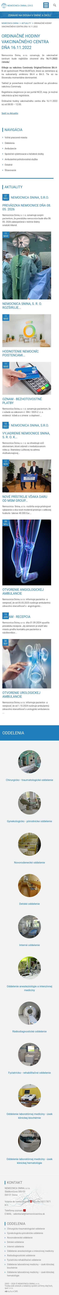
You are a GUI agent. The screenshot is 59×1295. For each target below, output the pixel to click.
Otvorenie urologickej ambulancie (21, 694)
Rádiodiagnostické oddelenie (21, 1255)
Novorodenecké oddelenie (19, 1237)
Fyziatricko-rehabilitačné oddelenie (24, 1260)
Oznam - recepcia (16, 617)
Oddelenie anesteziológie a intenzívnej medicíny (30, 1251)
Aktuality (26, 23)
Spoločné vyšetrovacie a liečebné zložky (24, 154)
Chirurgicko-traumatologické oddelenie (26, 1228)
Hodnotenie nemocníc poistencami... (20, 353)
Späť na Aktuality (10, 113)
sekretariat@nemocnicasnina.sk (29, 1214)
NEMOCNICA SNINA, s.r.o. (17, 1188)
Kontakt (14, 1183)
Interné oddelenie (15, 1246)
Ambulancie (10, 148)
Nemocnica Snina (10, 23)
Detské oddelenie (15, 1242)
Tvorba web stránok (13, 1286)
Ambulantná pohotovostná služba (21, 159)
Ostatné (8, 165)
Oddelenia (9, 143)
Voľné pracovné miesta (16, 137)
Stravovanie (10, 170)
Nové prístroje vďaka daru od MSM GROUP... (24, 498)
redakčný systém (30, 1286)
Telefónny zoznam (14, 1210)
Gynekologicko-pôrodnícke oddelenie (25, 1233)
